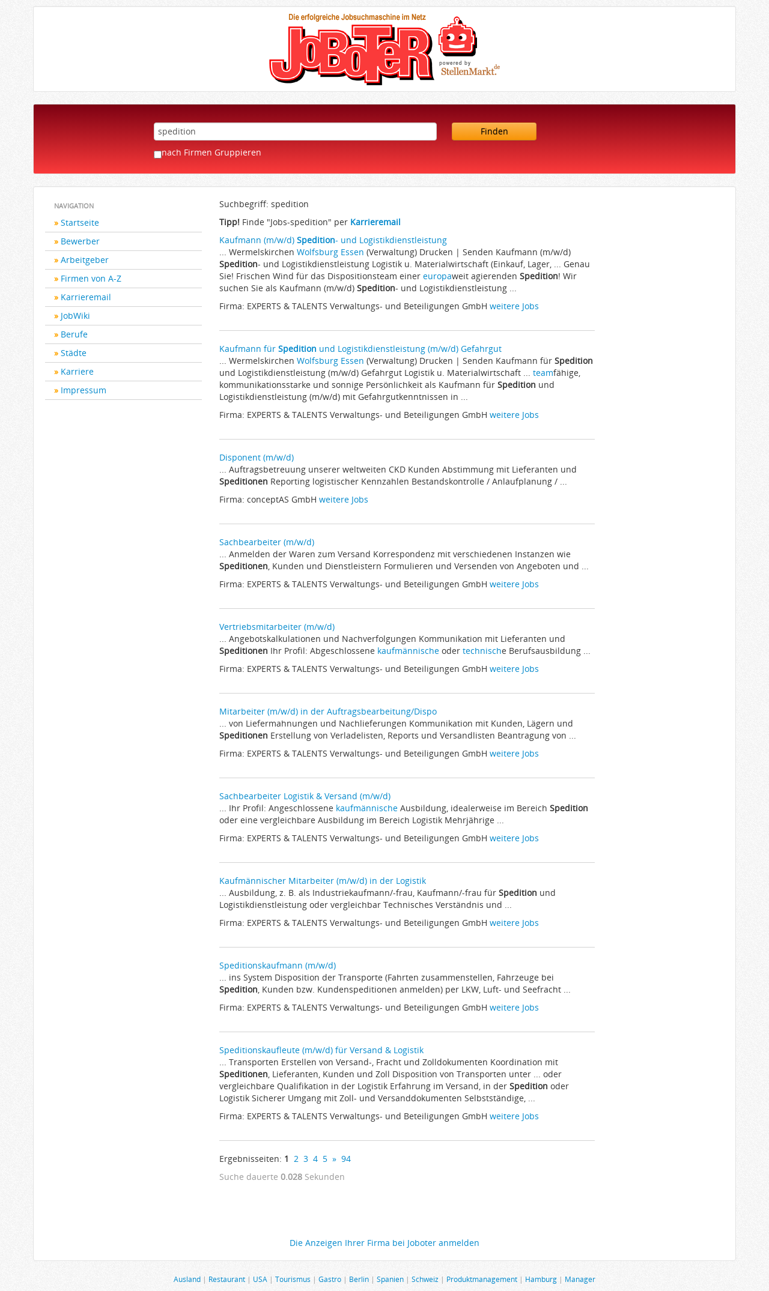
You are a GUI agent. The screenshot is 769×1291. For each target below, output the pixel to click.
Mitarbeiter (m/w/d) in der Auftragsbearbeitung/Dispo (328, 711)
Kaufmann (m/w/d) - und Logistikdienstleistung (333, 240)
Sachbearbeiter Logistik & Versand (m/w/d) (305, 796)
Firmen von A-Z (91, 278)
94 (346, 1158)
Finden (494, 131)
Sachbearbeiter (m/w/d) (266, 542)
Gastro (329, 1279)
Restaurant (226, 1279)
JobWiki (75, 315)
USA (260, 1279)
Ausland (187, 1279)
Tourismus (293, 1279)
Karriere (77, 371)
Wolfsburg (317, 252)
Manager (580, 1279)
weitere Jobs (514, 306)
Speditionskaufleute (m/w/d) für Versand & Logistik (321, 1050)
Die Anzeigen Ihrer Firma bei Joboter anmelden (384, 1242)
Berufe (74, 334)
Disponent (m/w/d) (256, 457)
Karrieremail (86, 297)
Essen (352, 252)
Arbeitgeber (85, 259)
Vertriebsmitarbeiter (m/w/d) (277, 626)
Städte (74, 352)
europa (437, 276)
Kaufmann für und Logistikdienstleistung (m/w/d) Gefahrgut (360, 348)
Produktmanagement (481, 1279)
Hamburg (541, 1279)
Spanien (390, 1279)
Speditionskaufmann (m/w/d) (277, 965)
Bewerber (80, 241)
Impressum (83, 390)
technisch (482, 650)
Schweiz (425, 1279)
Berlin (359, 1279)
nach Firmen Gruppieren (211, 152)
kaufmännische (408, 650)
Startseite (80, 222)
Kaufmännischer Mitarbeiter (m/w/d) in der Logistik (322, 880)
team (543, 372)
